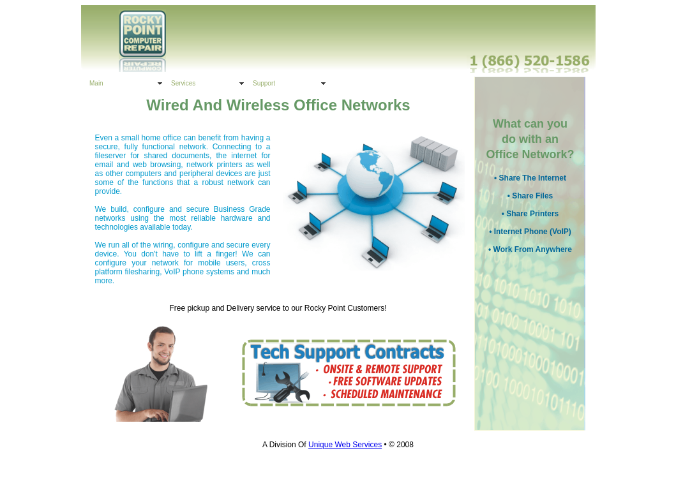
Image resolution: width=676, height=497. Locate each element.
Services (183, 83)
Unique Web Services (345, 444)
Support (264, 83)
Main (96, 83)
